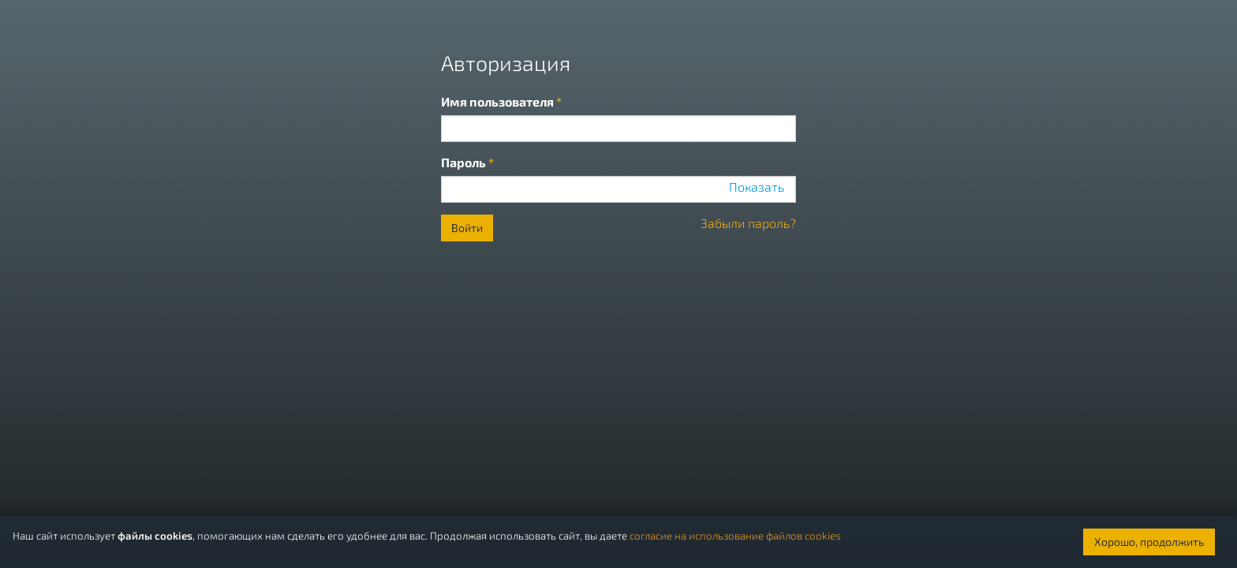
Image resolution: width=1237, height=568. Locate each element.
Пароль (467, 162)
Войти (467, 227)
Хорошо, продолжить (1149, 541)
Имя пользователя (501, 101)
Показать (756, 186)
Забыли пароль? (748, 222)
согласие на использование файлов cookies (735, 535)
